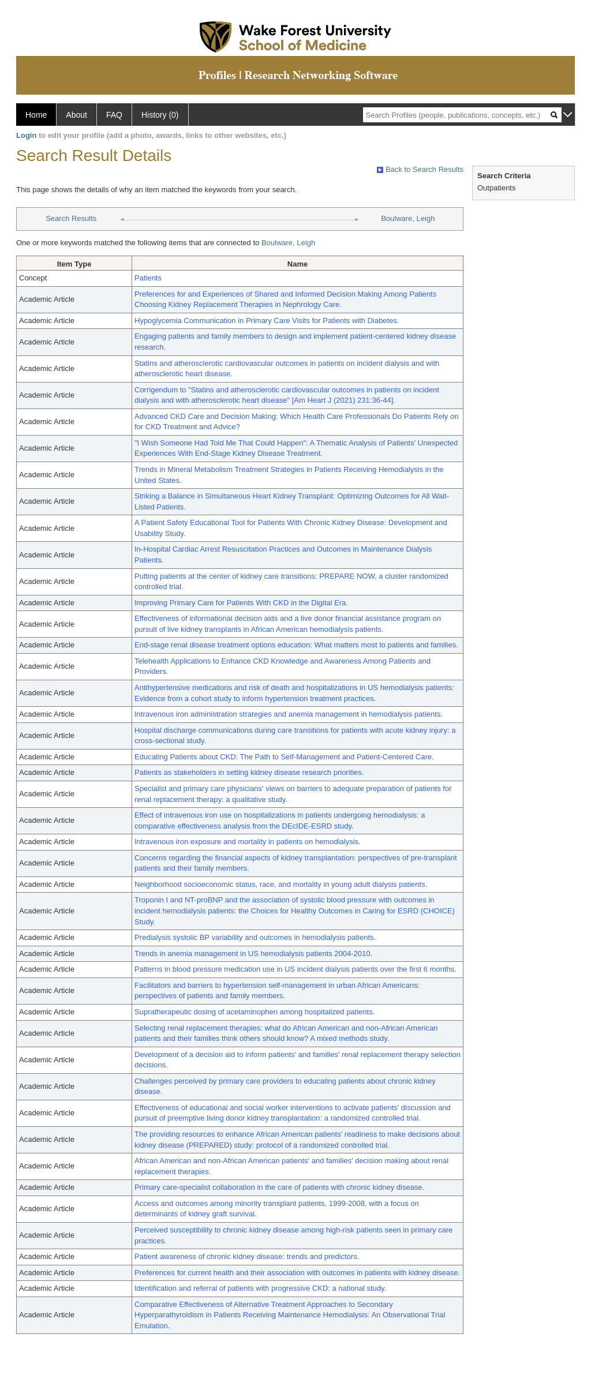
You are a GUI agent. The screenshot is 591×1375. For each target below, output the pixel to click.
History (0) (160, 114)
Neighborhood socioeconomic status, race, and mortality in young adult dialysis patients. (280, 884)
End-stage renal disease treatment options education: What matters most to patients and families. (296, 644)
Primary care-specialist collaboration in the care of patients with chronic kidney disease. (279, 1187)
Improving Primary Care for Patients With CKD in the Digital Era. (241, 602)
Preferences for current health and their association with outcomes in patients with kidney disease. (297, 1272)
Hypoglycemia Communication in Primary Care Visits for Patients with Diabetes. (266, 320)
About (76, 114)
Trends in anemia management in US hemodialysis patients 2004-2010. (253, 953)
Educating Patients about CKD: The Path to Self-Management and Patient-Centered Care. (284, 756)
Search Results (71, 218)
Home (36, 114)
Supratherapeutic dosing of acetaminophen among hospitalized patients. (254, 1011)
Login (26, 135)
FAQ (114, 114)
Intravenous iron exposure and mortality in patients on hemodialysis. (247, 841)
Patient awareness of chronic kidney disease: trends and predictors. (247, 1256)
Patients (148, 277)
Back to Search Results (420, 169)
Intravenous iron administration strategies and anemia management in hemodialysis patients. (288, 714)
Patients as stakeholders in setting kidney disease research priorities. (249, 772)
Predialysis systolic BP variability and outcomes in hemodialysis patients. (255, 937)
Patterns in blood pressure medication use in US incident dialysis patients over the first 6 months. (295, 969)
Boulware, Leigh (408, 218)
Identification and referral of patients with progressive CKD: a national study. (260, 1288)
